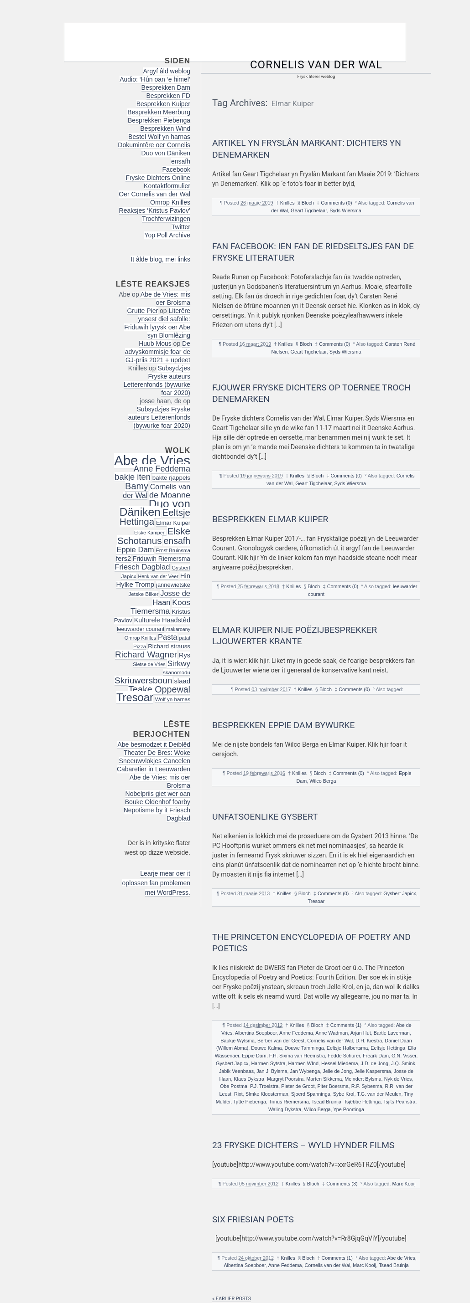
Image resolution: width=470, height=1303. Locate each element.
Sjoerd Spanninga (310, 1094)
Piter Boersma (332, 1086)
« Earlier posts (231, 1299)
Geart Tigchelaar (309, 210)
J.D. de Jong (375, 1063)
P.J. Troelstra (264, 1086)
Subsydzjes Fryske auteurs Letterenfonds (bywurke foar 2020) (157, 380)
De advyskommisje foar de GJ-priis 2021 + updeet (157, 352)
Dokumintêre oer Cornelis (154, 145)
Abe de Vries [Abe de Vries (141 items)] (152, 460)
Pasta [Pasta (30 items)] (168, 637)
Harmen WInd (303, 1063)
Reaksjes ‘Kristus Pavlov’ (154, 210)
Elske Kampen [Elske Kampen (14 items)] (150, 532)
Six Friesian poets (253, 1219)
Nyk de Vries (398, 1079)
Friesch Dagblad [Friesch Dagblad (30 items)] (142, 567)
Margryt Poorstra (285, 1079)
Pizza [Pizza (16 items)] (139, 646)
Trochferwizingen (166, 218)
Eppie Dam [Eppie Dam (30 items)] (135, 549)
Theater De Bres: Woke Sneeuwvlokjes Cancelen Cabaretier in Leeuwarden (153, 761)
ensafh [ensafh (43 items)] (176, 541)
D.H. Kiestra (368, 1040)
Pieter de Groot (297, 1086)
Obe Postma (233, 1086)
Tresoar (316, 901)
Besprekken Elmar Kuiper (270, 519)
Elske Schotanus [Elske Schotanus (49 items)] (153, 536)
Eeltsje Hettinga (388, 1048)
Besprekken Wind (165, 128)
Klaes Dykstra (249, 1079)
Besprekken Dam (165, 87)
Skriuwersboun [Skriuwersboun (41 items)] (143, 680)
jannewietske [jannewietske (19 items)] (173, 584)
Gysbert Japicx (399, 893)
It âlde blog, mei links (160, 259)
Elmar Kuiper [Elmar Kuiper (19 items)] (173, 522)
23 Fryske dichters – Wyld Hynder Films (303, 1145)
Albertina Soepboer (256, 1033)
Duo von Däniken (165, 153)
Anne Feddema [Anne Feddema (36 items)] (162, 468)
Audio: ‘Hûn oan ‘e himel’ (155, 79)
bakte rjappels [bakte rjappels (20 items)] (171, 477)
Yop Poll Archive (167, 235)
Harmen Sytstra (268, 1063)
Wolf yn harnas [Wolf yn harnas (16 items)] (172, 699)
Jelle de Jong (337, 1071)
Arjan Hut (360, 1033)
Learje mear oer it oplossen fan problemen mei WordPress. (156, 883)
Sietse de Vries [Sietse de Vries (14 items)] (149, 664)
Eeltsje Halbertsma (347, 1048)
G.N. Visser (404, 1055)
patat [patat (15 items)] (184, 638)
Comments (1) (345, 1025)
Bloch (308, 202)
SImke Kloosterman (266, 1094)
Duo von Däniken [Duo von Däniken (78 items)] (155, 508)
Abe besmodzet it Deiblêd (153, 744)
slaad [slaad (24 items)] (182, 681)
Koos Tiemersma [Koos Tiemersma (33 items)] (160, 607)
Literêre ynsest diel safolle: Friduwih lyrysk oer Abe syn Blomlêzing (157, 323)
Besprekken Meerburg (158, 112)
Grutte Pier (142, 310)
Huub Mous (155, 343)
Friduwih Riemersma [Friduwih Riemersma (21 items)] (161, 558)
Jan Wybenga (305, 1071)
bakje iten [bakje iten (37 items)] (133, 477)
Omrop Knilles (170, 202)
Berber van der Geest (280, 1040)
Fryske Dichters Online (157, 177)
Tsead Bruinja (326, 1101)
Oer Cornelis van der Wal (154, 194)
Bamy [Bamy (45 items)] (136, 486)
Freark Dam (376, 1055)
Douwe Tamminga (304, 1048)
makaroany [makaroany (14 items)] (178, 629)
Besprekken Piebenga (159, 120)
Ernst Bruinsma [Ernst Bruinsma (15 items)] (173, 550)
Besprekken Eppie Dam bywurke (283, 725)
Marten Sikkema (324, 1079)
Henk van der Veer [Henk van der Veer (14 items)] (158, 576)
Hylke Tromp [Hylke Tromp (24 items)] (135, 584)
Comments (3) (341, 1183)
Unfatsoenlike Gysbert (265, 816)
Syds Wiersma (345, 210)
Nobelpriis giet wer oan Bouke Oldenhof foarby (157, 797)
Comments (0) (336, 202)
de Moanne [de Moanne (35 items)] (169, 495)
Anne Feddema (296, 1033)
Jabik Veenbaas (236, 1071)
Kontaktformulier (167, 186)
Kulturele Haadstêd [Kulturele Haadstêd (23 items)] (162, 620)
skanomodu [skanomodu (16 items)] (176, 672)
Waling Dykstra (284, 1109)
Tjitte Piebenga (249, 1101)
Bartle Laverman (392, 1033)
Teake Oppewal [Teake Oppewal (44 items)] (159, 689)
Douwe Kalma (266, 1048)
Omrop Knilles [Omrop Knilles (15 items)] (140, 638)
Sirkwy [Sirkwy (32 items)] (178, 663)
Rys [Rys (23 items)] (184, 655)
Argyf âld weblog (166, 71)
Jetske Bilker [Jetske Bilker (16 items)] (144, 594)
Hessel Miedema (339, 1063)
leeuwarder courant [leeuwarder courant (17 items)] (140, 629)
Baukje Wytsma (237, 1040)
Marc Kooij (404, 1183)
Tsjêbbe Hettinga (362, 1101)
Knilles (287, 202)
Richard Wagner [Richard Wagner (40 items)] (146, 654)
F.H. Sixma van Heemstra (297, 1055)
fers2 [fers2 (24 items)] (123, 558)
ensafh (180, 161)
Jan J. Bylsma (271, 1071)
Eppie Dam (254, 1055)
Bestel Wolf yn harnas (159, 136)
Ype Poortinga (348, 1109)
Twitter (181, 227)
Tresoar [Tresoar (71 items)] (134, 697)
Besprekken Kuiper (163, 104)
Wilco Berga (322, 781)
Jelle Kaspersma (373, 1071)
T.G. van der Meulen (379, 1094)
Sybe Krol (344, 1094)
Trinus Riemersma (289, 1101)
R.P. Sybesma (366, 1086)
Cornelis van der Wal (316, 64)
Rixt (238, 1094)
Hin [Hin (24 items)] (185, 576)
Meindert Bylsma (363, 1079)
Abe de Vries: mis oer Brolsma (165, 298)
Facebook (176, 169)
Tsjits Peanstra (399, 1101)
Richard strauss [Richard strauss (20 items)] (169, 646)
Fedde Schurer (344, 1055)
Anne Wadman (331, 1033)
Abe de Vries (401, 1258)
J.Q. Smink (403, 1063)
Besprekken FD (168, 95)
